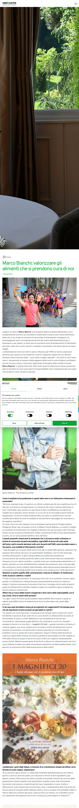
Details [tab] (39, 389)
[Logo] (9, 3)
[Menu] (75, 4)
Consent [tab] (13, 389)
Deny (14, 423)
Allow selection (39, 423)
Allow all (64, 423)
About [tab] (65, 389)
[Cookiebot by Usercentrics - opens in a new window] (69, 383)
